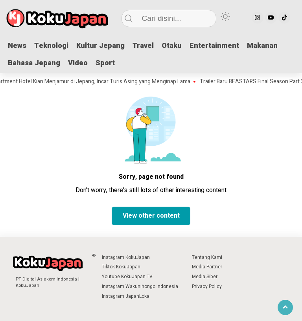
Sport (105, 63)
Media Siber (204, 276)
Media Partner (207, 266)
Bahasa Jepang (34, 63)
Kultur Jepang (100, 45)
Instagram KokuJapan (126, 257)
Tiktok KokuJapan (121, 266)
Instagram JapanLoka (125, 296)
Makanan (262, 45)
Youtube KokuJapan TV (127, 276)
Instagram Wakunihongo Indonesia (140, 286)
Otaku (172, 45)
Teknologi (51, 45)
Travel (143, 45)
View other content (151, 215)
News (17, 45)
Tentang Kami (207, 257)
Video (78, 63)
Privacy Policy (207, 286)
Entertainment (214, 45)
